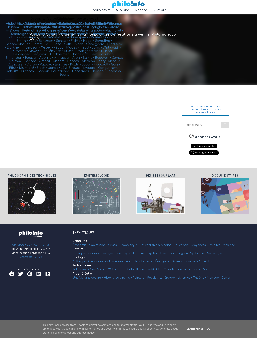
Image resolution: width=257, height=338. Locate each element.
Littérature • (169, 277)
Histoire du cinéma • (118, 277)
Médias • (167, 245)
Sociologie (214, 253)
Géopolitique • (129, 245)
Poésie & (153, 277)
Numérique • (99, 269)
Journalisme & (150, 245)
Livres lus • (185, 277)
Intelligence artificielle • (147, 269)
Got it (210, 328)
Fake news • (81, 269)
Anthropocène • (84, 261)
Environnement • (121, 261)
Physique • (80, 253)
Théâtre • (200, 277)
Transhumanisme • (177, 269)
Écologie (79, 257)
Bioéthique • (124, 253)
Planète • (102, 261)
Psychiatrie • (198, 253)
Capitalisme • (98, 245)
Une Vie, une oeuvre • (88, 277)
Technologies (82, 265)
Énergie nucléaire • (169, 261)
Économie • (81, 245)
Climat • (139, 261)
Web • (112, 269)
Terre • (150, 261)
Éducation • (182, 245)
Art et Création (83, 273)
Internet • (124, 269)
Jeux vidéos (199, 269)
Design (226, 277)
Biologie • (108, 253)
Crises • (113, 245)
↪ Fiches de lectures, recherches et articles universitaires (205, 109)
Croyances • (199, 245)
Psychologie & (178, 253)
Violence (229, 245)
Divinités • (215, 245)
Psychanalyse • (157, 253)
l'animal (204, 261)
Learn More (194, 328)
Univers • (94, 253)
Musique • (214, 277)
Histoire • (140, 253)
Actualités (80, 241)
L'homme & (191, 261)
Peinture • (140, 277)
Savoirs (78, 249)
